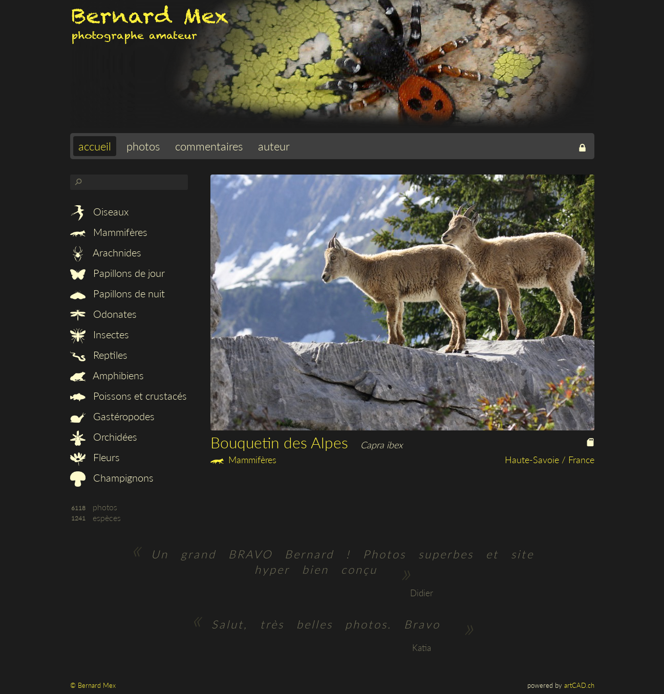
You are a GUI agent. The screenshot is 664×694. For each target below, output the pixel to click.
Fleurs (95, 457)
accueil (94, 146)
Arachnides (105, 252)
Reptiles (98, 355)
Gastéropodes (112, 416)
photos (143, 146)
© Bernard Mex (93, 685)
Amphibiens (107, 375)
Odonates (103, 314)
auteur (274, 146)
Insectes (99, 334)
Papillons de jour (117, 273)
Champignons (112, 477)
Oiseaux (99, 211)
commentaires (209, 146)
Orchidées (103, 436)
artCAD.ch (579, 685)
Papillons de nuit (117, 293)
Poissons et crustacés (128, 395)
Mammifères (108, 232)
